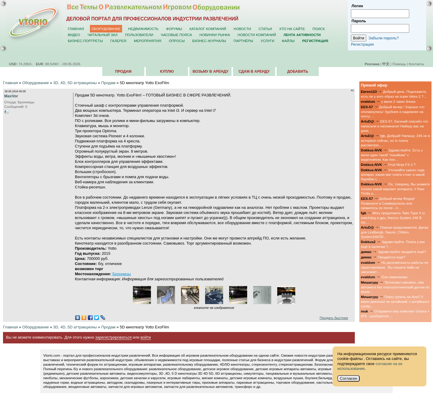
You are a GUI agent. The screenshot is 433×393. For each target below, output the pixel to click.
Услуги (267, 41)
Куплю (167, 71)
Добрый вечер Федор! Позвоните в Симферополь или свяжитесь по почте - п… (388, 203)
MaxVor (11, 96)
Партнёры (243, 41)
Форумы (174, 29)
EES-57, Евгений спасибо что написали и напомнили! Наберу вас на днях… (394, 126)
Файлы (288, 41)
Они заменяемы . (395, 277)
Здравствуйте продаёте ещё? (402, 252)
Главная (76, 29)
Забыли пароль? (384, 38)
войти (145, 337)
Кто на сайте (292, 29)
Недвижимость (143, 29)
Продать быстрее (334, 318)
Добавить (297, 71)
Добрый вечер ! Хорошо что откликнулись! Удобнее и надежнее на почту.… (393, 111)
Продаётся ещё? (391, 257)
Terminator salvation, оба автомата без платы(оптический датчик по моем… (395, 287)
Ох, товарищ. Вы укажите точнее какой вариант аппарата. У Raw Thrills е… (395, 188)
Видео (74, 35)
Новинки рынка (214, 35)
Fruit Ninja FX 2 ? (402, 164)
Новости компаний (257, 35)
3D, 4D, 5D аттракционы (75, 83)
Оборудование (106, 29)
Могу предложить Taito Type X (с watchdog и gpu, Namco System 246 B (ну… (393, 217)
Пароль (359, 21)
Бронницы (121, 274)
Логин (357, 6)
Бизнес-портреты (85, 41)
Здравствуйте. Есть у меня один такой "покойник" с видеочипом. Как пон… (392, 154)
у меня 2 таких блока (398, 101)
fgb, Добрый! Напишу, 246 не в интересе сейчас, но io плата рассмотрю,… (395, 140)
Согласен (348, 378)
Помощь (399, 64)
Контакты (416, 64)
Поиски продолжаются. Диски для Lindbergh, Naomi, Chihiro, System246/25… (394, 232)
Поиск (318, 29)
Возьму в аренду (210, 71)
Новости (242, 29)
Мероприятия (147, 41)
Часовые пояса (176, 35)
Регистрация (362, 44)
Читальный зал (103, 35)
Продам (123, 71)
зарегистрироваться (113, 337)
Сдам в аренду (253, 71)
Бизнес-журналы (209, 41)
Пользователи (139, 35)
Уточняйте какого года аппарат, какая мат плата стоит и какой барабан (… (393, 174)
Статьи (265, 29)
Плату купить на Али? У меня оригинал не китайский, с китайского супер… (395, 301)
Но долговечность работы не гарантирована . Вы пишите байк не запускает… (394, 267)
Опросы (177, 41)
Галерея (118, 41)
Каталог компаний (207, 29)
